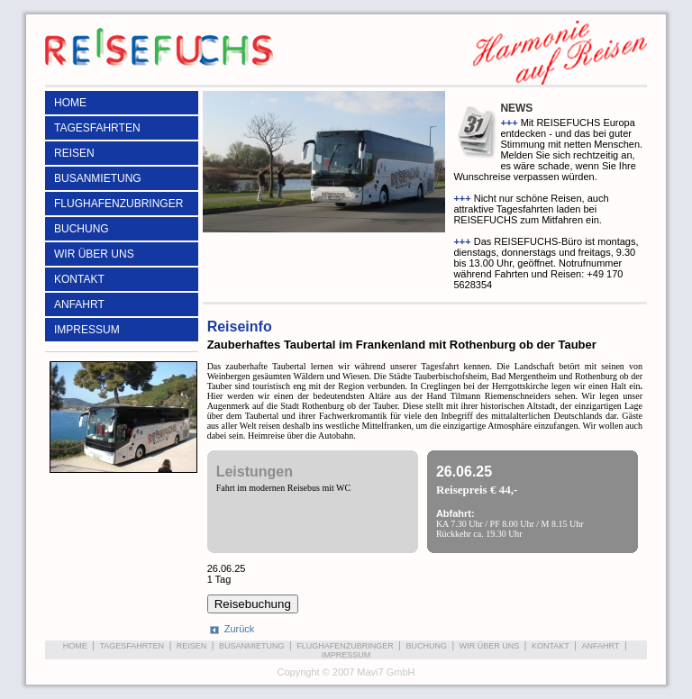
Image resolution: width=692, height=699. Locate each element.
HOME (70, 102)
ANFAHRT (79, 304)
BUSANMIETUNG (97, 178)
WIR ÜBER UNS (94, 254)
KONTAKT (79, 279)
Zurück (239, 628)
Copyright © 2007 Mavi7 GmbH (345, 672)
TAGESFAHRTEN (97, 128)
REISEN (74, 153)
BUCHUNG (81, 228)
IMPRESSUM (87, 329)
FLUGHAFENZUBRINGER (118, 203)
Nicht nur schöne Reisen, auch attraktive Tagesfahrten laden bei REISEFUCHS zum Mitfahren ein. (530, 209)
